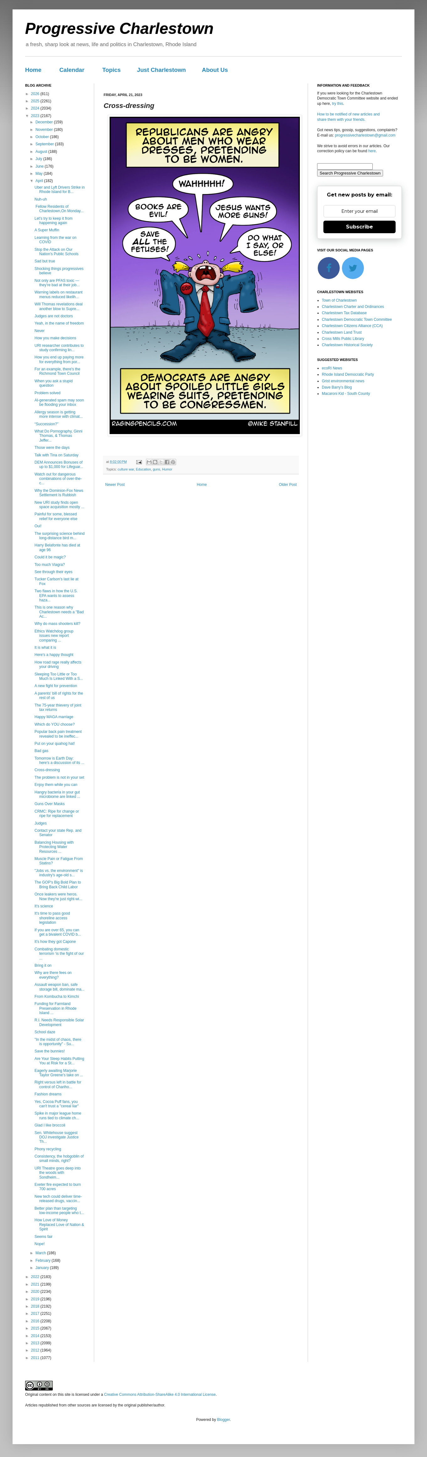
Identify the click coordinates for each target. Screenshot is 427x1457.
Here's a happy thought (54, 655)
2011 (36, 1358)
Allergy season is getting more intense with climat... (59, 414)
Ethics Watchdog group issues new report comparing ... (54, 635)
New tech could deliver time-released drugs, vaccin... (58, 1198)
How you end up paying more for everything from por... (59, 359)
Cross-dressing (47, 770)
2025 (36, 101)
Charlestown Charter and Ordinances (353, 306)
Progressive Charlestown (119, 28)
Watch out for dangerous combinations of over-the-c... (58, 479)
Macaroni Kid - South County (346, 393)
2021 (36, 1284)
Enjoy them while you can (56, 784)
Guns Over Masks (50, 804)
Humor (167, 469)
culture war (126, 469)
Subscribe (359, 227)
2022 (36, 1277)
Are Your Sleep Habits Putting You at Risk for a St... (59, 1060)
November (44, 129)
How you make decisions (55, 338)
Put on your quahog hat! (55, 743)
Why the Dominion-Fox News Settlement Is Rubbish (59, 492)
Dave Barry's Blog (337, 387)
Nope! (40, 1244)
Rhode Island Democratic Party (348, 374)
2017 (36, 1313)
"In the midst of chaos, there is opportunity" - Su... (58, 1041)
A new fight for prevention (56, 686)
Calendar (71, 70)
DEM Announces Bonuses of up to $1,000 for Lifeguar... (59, 464)
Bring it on (43, 965)
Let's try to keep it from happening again (54, 220)
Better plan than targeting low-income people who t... (59, 1210)
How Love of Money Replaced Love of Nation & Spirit (59, 1224)
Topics (111, 70)
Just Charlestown (161, 70)
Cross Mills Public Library (343, 338)
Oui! (38, 526)
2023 (36, 116)
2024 (36, 108)
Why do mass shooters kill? (57, 623)
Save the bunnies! (50, 1051)
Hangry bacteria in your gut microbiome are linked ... (57, 794)
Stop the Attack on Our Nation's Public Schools (56, 251)
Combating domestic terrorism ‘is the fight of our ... (59, 953)
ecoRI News (332, 368)
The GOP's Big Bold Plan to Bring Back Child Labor (58, 884)
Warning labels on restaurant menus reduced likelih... (59, 294)
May (39, 173)
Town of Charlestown (339, 300)
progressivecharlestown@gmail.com (365, 135)
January (42, 1268)
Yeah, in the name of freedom (59, 323)
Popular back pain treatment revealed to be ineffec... (58, 733)
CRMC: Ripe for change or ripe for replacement (57, 813)
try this (337, 103)
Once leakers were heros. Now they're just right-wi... (58, 896)
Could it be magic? (50, 557)
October (42, 137)
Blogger (223, 1419)
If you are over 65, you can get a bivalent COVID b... (58, 932)
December (44, 122)
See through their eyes (54, 572)
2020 (36, 1291)
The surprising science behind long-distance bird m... (59, 535)
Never (40, 331)
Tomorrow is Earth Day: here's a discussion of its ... (59, 760)
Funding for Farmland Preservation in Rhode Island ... (56, 1008)
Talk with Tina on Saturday (56, 455)
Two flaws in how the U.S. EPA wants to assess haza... (56, 595)
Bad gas (41, 751)
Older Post (288, 484)
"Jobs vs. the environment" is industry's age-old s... (59, 872)
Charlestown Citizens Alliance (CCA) (352, 326)
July (39, 159)
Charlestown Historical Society (347, 345)
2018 (36, 1306)
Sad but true (45, 261)
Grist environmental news (343, 381)
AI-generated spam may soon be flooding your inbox (59, 402)
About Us (215, 70)
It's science (44, 906)
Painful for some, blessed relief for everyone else (56, 516)
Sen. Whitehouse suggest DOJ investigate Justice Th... (56, 1137)
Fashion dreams (48, 1094)
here (372, 151)
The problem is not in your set (59, 777)
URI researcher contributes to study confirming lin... (59, 347)
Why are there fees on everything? (53, 974)
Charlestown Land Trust (342, 332)
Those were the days (52, 447)
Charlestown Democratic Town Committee (357, 319)
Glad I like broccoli (50, 1125)
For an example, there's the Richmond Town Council (57, 371)
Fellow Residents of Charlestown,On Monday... (59, 208)
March (41, 1253)
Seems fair (43, 1236)
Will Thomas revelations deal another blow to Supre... (59, 306)
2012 (36, 1350)
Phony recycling (48, 1149)
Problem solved (48, 393)
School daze (45, 1032)
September (45, 144)
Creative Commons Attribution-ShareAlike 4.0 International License (160, 1394)
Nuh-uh (41, 199)
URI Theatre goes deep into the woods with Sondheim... (58, 1173)
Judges (41, 823)
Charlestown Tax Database (344, 313)
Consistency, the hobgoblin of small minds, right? (59, 1158)
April (39, 181)
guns (156, 469)
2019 (36, 1299)
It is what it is (45, 647)
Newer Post (115, 484)
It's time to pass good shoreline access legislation (52, 918)
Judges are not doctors (54, 316)
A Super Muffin (47, 230)
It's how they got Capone (55, 941)
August (41, 151)
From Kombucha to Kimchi (57, 996)
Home (33, 70)
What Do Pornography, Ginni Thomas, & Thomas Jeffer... (59, 436)
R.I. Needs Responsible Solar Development (59, 1022)
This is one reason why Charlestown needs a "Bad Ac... (59, 612)
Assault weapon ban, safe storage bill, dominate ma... (59, 986)
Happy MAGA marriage (54, 717)
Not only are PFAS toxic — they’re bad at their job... (57, 282)
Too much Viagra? (50, 564)
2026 (36, 94)
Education (143, 469)
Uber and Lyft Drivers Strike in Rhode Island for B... (60, 189)
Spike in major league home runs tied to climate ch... (58, 1115)
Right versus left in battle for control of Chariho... (58, 1084)
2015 (36, 1328)
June (40, 166)
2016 (36, 1321)
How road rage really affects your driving (58, 664)
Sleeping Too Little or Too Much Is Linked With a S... (59, 676)
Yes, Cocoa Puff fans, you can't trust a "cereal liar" (57, 1103)
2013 (36, 1343)
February (43, 1260)
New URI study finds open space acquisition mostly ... (59, 504)
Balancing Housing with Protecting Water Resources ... (54, 847)
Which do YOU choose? (55, 724)
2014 (36, 1336)
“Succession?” (46, 424)
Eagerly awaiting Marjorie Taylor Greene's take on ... (59, 1072)
